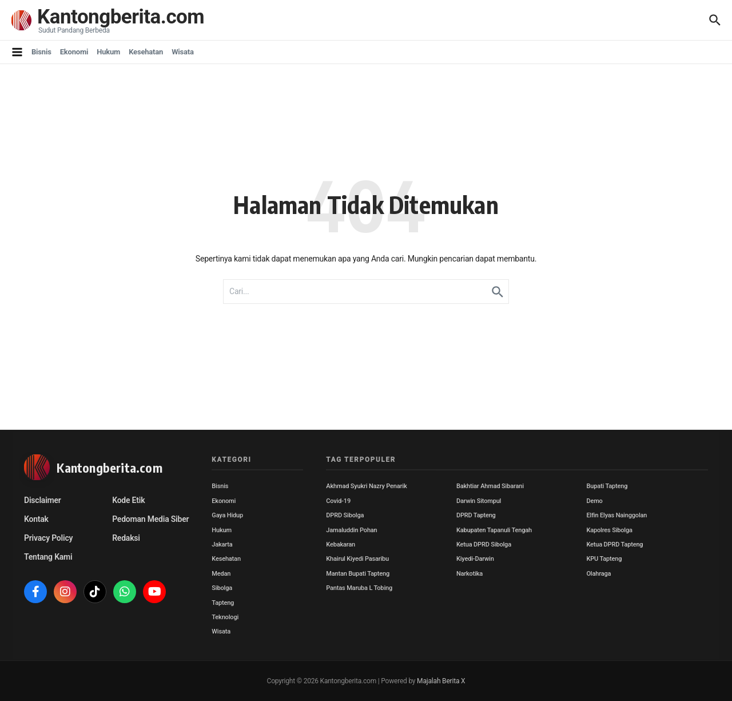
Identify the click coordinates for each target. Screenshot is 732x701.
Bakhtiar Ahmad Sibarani (490, 486)
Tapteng (223, 603)
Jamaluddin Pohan (351, 530)
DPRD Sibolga (345, 515)
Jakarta (222, 544)
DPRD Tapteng (476, 515)
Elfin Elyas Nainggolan (616, 515)
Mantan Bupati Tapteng (357, 573)
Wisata (183, 51)
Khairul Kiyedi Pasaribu (357, 559)
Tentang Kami (48, 556)
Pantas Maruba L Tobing (359, 588)
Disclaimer (42, 500)
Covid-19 (338, 501)
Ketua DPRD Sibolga (483, 544)
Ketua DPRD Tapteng (614, 544)
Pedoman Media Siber (150, 519)
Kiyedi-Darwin (475, 559)
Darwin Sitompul (478, 501)
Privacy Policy (48, 537)
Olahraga (598, 573)
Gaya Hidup (227, 515)
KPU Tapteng (604, 559)
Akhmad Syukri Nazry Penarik (366, 486)
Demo (594, 501)
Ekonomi (74, 51)
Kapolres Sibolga (609, 530)
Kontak (36, 519)
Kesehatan (146, 51)
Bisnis (41, 51)
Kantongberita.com (120, 17)
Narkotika (469, 573)
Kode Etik (128, 500)
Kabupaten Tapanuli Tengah (494, 530)
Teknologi (225, 617)
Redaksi (126, 537)
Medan (221, 573)
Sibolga (222, 588)
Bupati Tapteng (606, 486)
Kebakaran (340, 544)
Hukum (108, 51)
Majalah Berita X (441, 681)
